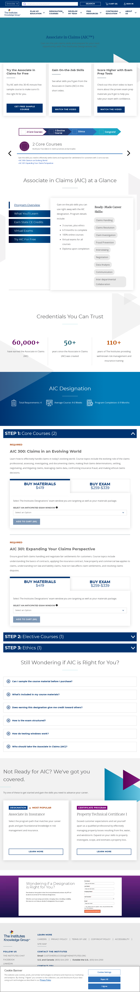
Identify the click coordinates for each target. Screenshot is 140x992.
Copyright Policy (101, 939)
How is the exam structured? (29, 721)
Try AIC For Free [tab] (25, 239)
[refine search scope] (12, 4)
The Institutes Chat (14, 956)
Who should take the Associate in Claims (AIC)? (39, 747)
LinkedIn (8, 964)
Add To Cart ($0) (26, 521)
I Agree (104, 986)
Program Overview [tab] (27, 205)
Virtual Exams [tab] (23, 231)
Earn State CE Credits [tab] (28, 222)
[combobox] (50, 4)
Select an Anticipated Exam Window (34, 508)
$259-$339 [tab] (100, 486)
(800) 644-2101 (62, 960)
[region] (70, 979)
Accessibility (122, 939)
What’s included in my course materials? (35, 694)
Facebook (9, 960)
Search (90, 4)
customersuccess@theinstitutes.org (65, 956)
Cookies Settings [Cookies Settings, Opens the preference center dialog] (104, 972)
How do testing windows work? (30, 734)
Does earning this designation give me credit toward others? (47, 707)
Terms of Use (79, 939)
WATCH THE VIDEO (65, 109)
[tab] (70, 682)
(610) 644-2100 (96, 960)
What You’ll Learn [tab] (26, 213)
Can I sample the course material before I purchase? (42, 681)
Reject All (104, 979)
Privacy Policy (59, 939)
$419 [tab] (40, 486)
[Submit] (24, 4)
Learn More (46, 851)
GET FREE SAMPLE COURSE (24, 108)
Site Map (42, 944)
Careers (42, 939)
